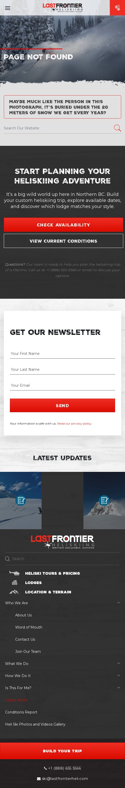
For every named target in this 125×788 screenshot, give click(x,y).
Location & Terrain (48, 592)
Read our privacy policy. (74, 423)
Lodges (33, 582)
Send (62, 405)
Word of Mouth (28, 627)
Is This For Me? (18, 688)
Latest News (16, 700)
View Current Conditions (63, 241)
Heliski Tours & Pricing (52, 573)
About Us (23, 615)
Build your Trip (62, 751)
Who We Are (16, 603)
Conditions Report (21, 712)
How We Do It (18, 676)
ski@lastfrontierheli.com (62, 778)
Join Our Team (28, 651)
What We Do (16, 663)
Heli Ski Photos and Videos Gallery (35, 724)
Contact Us (25, 639)
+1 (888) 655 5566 (62, 768)
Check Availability (64, 225)
